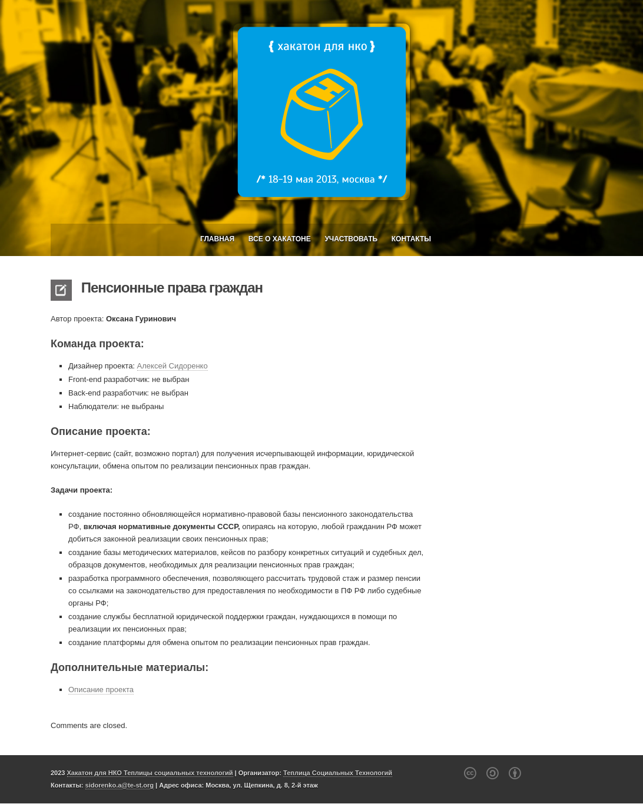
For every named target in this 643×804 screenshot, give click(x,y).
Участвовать (350, 239)
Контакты (411, 239)
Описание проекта (101, 689)
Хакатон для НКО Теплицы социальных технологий (150, 772)
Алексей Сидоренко (172, 365)
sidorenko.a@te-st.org (119, 785)
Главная (217, 239)
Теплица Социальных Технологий (337, 772)
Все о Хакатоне (279, 239)
